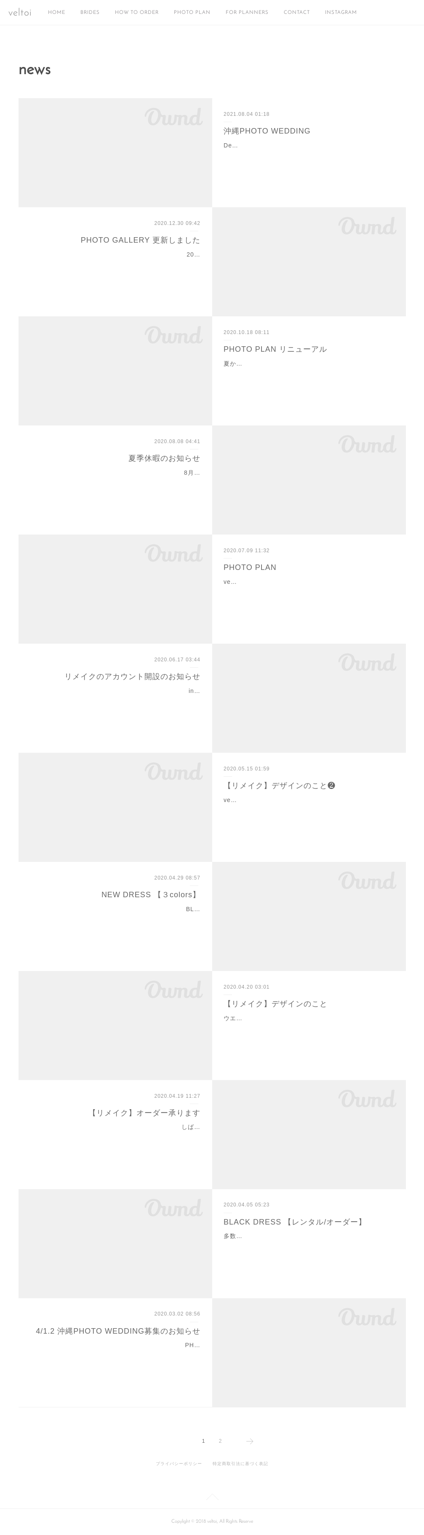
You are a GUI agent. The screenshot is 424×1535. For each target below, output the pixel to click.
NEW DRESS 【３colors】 (150, 895)
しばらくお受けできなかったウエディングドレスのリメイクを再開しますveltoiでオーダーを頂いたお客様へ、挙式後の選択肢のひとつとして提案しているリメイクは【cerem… (115, 1137)
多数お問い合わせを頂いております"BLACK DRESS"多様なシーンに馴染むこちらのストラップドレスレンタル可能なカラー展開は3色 (306, 1246)
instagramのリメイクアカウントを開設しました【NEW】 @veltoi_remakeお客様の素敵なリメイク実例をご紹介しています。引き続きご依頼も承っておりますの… (117, 701)
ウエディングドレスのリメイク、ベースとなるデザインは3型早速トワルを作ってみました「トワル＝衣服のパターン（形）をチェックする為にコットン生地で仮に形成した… (308, 1029)
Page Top (212, 1498)
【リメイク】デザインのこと (276, 1004)
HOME (56, 12)
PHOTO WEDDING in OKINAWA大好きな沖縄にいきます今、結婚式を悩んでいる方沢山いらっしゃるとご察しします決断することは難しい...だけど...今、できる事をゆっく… (115, 1355)
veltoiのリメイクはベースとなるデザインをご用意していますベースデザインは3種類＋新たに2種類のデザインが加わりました (308, 810)
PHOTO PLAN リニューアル (275, 349)
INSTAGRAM (341, 12)
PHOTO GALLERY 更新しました (140, 240)
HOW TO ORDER (137, 12)
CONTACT (297, 12)
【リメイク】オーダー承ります (144, 1113)
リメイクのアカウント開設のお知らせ (132, 676)
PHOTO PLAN (192, 12)
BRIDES (90, 12)
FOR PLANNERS (247, 12)
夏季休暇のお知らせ (164, 458)
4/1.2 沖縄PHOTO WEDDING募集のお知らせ (118, 1331)
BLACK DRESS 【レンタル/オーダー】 (295, 1222)
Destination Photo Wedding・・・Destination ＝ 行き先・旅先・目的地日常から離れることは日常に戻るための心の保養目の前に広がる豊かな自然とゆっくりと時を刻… (306, 156)
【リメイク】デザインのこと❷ (280, 785)
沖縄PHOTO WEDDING (267, 131)
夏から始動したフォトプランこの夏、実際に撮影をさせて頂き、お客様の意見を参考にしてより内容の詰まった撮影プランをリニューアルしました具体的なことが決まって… (306, 374)
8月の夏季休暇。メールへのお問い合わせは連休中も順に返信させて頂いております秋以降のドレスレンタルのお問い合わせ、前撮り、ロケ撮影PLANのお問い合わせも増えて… (116, 483)
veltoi (20, 13)
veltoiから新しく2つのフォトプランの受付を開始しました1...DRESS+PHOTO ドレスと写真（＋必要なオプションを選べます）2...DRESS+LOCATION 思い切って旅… (308, 592)
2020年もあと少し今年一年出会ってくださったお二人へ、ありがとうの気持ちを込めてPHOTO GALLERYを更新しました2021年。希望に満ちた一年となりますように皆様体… (116, 265)
